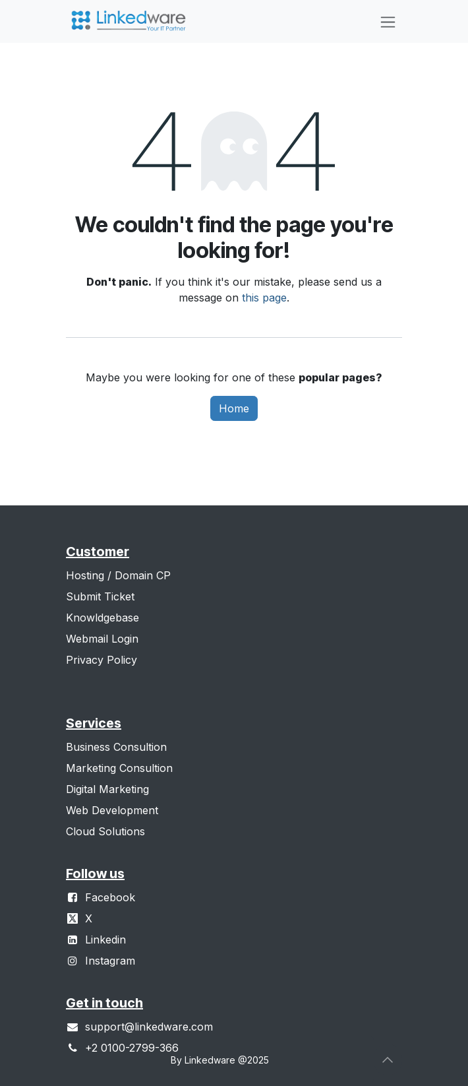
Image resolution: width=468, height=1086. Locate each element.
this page (264, 297)
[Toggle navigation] (388, 21)
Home (234, 408)
